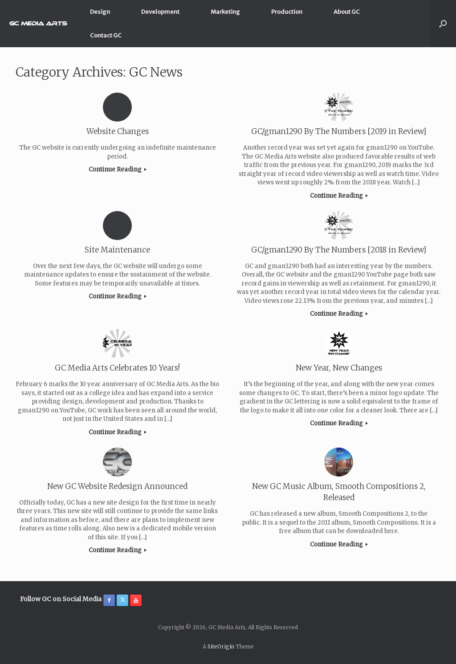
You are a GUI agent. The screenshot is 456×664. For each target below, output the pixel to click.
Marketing (225, 12)
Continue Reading (118, 169)
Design (100, 12)
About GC (347, 12)
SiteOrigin (221, 647)
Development (160, 12)
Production (286, 12)
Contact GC (106, 35)
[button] (443, 23)
